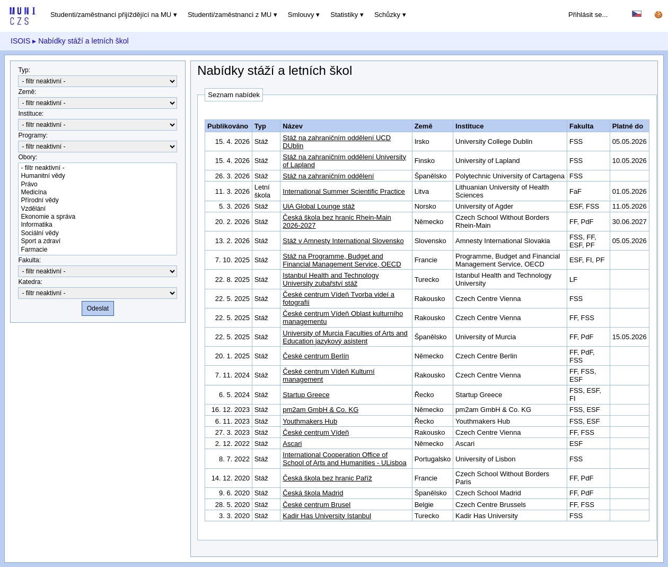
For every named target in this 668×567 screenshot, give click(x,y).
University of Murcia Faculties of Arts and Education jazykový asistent (345, 337)
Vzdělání (97, 209)
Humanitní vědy (97, 176)
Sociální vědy (97, 233)
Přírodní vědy (97, 200)
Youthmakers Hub (310, 421)
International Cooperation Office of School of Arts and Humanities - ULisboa (344, 459)
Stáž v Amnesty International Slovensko (343, 241)
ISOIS (20, 41)
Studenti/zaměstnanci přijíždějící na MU (110, 15)
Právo (97, 184)
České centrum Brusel (316, 505)
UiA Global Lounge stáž (319, 206)
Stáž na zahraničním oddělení (328, 176)
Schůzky (387, 15)
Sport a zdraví (97, 241)
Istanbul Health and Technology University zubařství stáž (331, 279)
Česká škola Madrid (313, 493)
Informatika (97, 225)
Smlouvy (301, 15)
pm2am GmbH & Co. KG (320, 410)
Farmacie (97, 250)
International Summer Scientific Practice (344, 191)
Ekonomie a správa (97, 217)
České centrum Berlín (316, 356)
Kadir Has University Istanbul (327, 516)
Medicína (97, 192)
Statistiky (344, 15)
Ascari (292, 444)
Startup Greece (306, 395)
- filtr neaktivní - (97, 168)
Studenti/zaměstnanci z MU (229, 15)
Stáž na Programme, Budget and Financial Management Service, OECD (342, 260)
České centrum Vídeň (316, 432)
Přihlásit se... (588, 15)
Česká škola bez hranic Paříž (327, 478)
